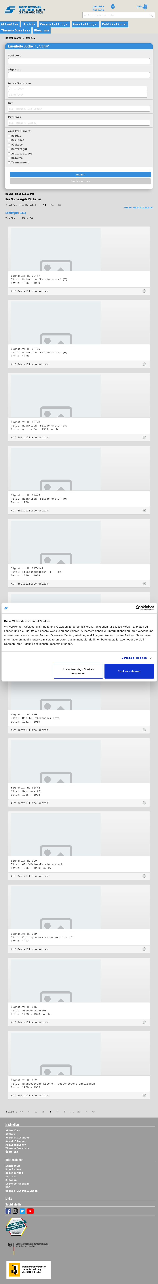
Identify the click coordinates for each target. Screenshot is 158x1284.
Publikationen (115, 24)
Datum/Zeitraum (19, 83)
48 (59, 205)
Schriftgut (19, 149)
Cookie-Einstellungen (21, 1190)
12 (44, 205)
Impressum (12, 1165)
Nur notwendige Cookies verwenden (78, 671)
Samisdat (17, 140)
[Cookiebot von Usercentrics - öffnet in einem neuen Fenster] (138, 608)
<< (21, 1111)
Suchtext (14, 55)
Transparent (20, 162)
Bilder (16, 135)
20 (79, 1111)
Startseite (13, 38)
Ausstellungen (85, 24)
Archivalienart (19, 131)
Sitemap (11, 1180)
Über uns (42, 30)
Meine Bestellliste (19, 193)
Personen (14, 117)
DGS (139, 6)
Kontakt (11, 1176)
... (71, 1111)
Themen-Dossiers (15, 30)
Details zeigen (134, 657)
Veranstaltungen (54, 24)
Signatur (14, 69)
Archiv (29, 24)
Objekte (17, 158)
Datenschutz (14, 1172)
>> (93, 1111)
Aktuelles (10, 24)
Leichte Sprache (98, 7)
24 (52, 205)
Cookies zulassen (129, 671)
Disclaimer (13, 1169)
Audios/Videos (21, 153)
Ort (10, 103)
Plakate (17, 144)
